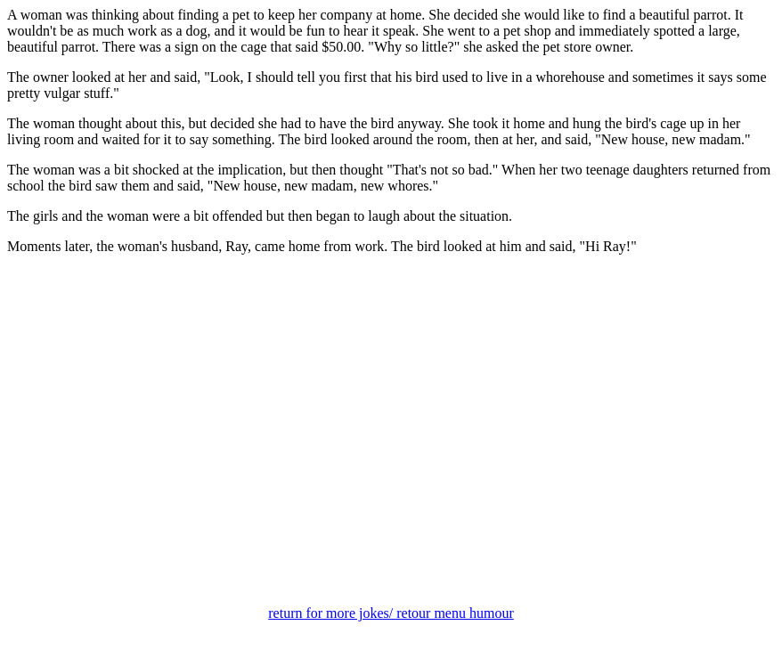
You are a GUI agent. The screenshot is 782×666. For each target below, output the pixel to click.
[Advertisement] (391, 450)
